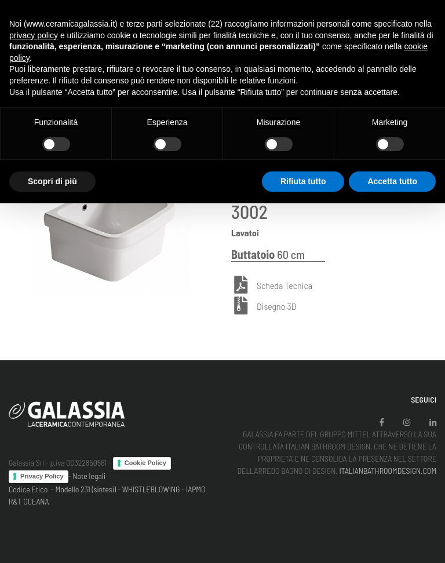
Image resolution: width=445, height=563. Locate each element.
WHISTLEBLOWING (151, 489)
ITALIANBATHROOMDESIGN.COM (387, 471)
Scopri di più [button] (52, 181)
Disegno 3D (276, 306)
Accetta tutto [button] (392, 181)
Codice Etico (28, 489)
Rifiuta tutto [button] (303, 181)
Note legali (88, 476)
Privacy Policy (42, 476)
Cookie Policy (145, 462)
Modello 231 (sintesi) (86, 489)
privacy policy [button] (33, 35)
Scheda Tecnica (284, 285)
